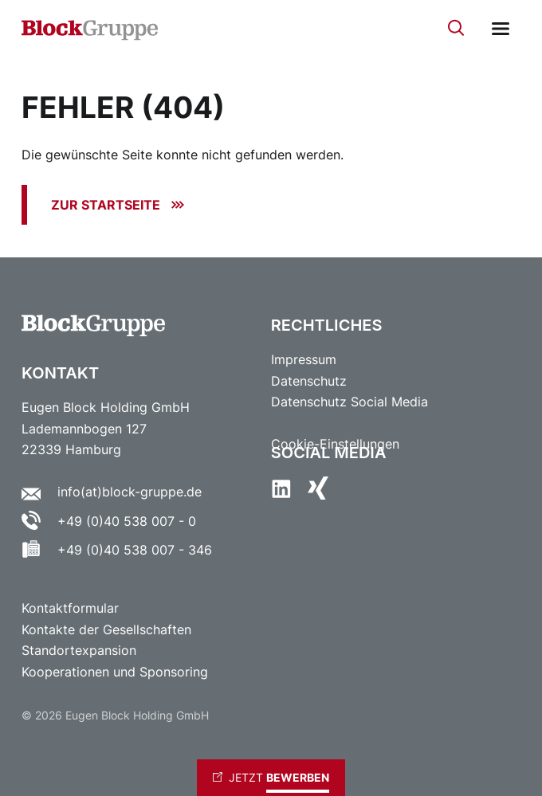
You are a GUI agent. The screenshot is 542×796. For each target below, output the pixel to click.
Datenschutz (309, 381)
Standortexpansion (79, 651)
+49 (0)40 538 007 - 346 (134, 551)
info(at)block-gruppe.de (129, 492)
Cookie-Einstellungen (335, 445)
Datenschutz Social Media (349, 402)
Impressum (303, 359)
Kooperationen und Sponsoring (115, 672)
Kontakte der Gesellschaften (106, 629)
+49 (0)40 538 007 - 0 (126, 521)
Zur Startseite (105, 205)
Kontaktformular (72, 609)
